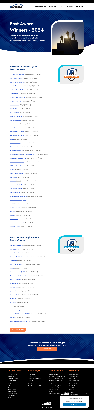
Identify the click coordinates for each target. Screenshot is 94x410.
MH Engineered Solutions (30, 154)
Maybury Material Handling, (17, 150)
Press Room (31, 384)
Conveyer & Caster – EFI (16, 101)
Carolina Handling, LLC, (16, 93)
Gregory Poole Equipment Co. (17, 135)
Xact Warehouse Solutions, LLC (18, 225)
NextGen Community (13, 384)
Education (51, 391)
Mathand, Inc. (13, 147)
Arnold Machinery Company (17, 86)
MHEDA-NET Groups (13, 382)
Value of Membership (74, 374)
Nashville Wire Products (16, 281)
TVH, (11, 308)
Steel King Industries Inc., (16, 297)
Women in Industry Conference (56, 385)
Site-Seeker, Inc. (14, 289)
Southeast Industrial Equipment (18, 187)
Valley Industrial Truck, (16, 209)
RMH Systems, (13, 179)
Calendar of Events (53, 389)
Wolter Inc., (13, 217)
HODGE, (12, 139)
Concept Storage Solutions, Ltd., (18, 97)
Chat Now (74, 404)
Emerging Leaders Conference (56, 378)
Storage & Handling (13, 378)
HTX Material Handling (16, 143)
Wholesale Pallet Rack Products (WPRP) (20, 315)
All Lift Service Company (16, 78)
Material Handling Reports (34, 378)
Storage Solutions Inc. (15, 194)
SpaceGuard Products (15, 293)
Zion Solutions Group (15, 228)
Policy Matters (11, 385)
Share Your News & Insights (35, 385)
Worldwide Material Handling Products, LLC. (21, 323)
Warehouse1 (13, 213)
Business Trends (32, 376)
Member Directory (12, 389)
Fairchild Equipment (15, 124)
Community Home (12, 374)
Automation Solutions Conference (57, 376)
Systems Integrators (12, 380)
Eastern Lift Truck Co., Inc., (17, 116)
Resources (30, 380)
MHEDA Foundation (74, 382)
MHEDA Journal (32, 382)
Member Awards (12, 391)
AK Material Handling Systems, (18, 74)
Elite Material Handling (16, 120)
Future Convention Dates (55, 387)
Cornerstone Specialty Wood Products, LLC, (21, 258)
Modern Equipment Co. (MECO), (18, 274)
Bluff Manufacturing (15, 251)
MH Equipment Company (16, 154)
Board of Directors (12, 393)
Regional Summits (53, 382)
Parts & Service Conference (55, 380)
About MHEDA (72, 385)
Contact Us (10, 397)
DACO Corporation (15, 112)
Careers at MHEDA (73, 384)
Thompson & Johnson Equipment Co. (19, 198)
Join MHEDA (72, 378)
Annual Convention (53, 374)
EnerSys (12, 270)
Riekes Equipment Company (17, 175)
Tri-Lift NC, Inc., (14, 206)
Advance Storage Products (17, 247)
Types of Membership (74, 376)
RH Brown (12, 171)
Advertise (71, 389)
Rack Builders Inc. (14, 285)
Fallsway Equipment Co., (16, 128)
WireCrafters (13, 319)
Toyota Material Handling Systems (18, 202)
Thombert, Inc (13, 300)
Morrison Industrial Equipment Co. (19, 160)
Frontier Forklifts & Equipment (17, 131)
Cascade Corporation (15, 255)
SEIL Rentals (13, 183)
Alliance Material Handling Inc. (18, 82)
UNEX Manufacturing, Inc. (16, 312)
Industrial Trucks (12, 376)
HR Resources (11, 387)
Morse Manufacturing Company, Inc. (19, 278)
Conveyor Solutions (15, 105)
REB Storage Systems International (19, 168)
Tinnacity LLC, (13, 304)
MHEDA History (73, 387)
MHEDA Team (11, 395)
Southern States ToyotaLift (16, 190)
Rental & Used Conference (55, 384)
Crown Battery (13, 262)
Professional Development (55, 393)
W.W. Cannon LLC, (15, 221)
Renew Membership (74, 380)
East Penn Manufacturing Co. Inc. (18, 266)
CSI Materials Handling (16, 109)
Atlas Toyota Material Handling (17, 90)
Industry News (31, 374)
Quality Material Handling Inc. (17, 164)
